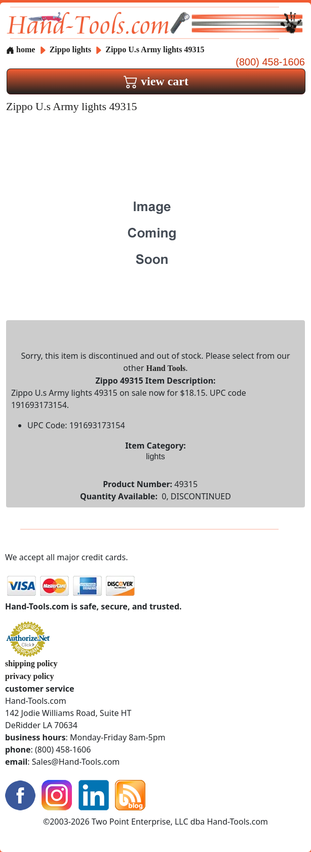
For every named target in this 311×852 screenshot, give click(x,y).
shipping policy (31, 663)
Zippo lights (70, 49)
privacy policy (29, 676)
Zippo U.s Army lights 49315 (154, 49)
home (20, 49)
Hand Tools (166, 368)
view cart (156, 81)
